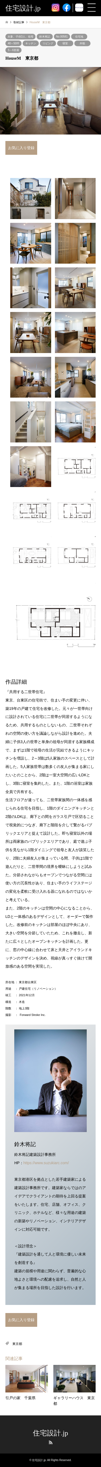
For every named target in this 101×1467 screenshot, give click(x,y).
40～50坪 (13, 43)
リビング (48, 43)
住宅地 (79, 36)
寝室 (65, 43)
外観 (82, 43)
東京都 (17, 1344)
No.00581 (62, 36)
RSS (51, 1442)
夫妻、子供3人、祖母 (20, 36)
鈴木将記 (44, 36)
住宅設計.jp (50, 1433)
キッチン (30, 43)
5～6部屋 (13, 50)
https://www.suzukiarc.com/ (46, 1163)
